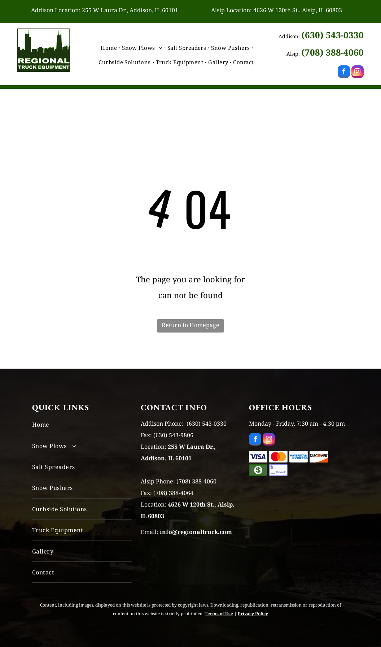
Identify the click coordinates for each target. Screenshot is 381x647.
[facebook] (344, 72)
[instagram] (357, 72)
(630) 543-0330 (332, 35)
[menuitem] (109, 47)
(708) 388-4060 (332, 52)
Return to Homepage (190, 325)
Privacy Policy (253, 614)
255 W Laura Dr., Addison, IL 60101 (130, 10)
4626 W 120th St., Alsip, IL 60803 (297, 10)
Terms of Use (219, 614)
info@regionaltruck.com (196, 532)
